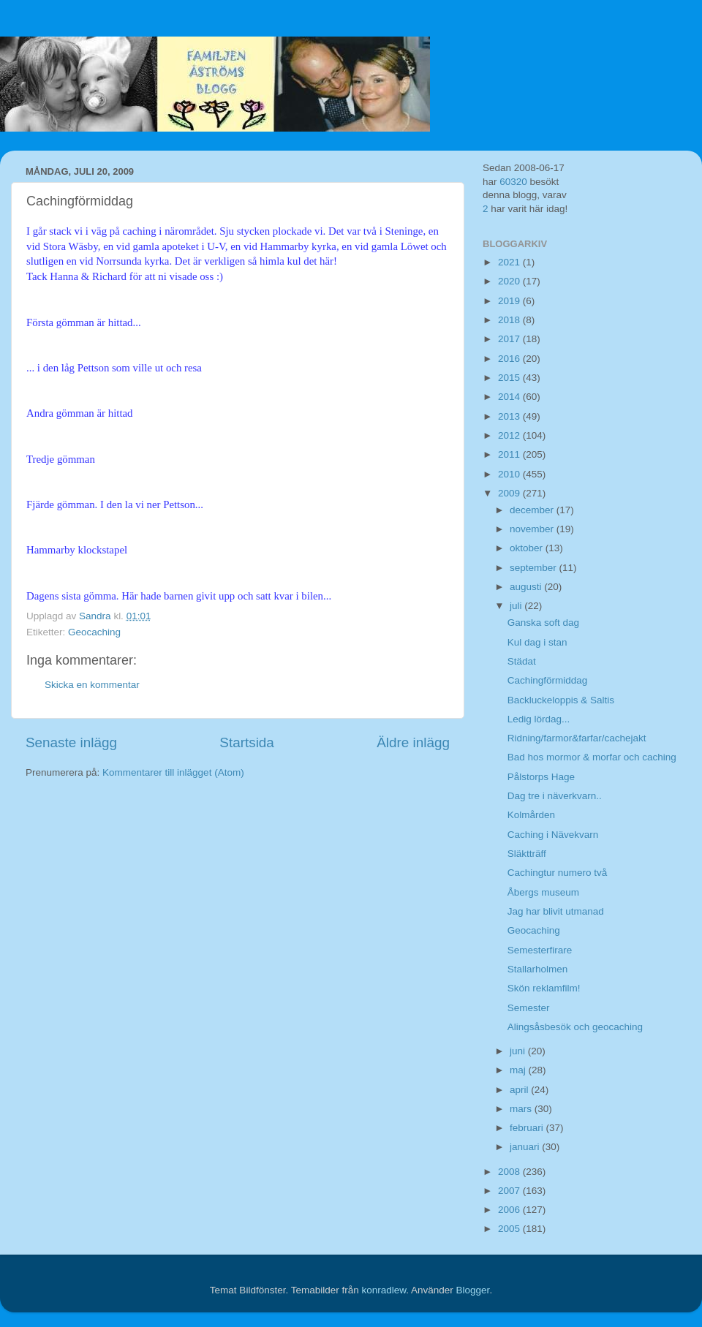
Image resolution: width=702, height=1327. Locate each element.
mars (522, 1108)
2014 (510, 396)
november (533, 528)
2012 (510, 435)
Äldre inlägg (413, 742)
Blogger (473, 1290)
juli (517, 605)
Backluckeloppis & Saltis (560, 700)
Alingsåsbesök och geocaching (575, 1026)
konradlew (383, 1290)
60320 (513, 181)
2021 (510, 262)
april (520, 1089)
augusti (527, 586)
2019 (510, 300)
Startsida (246, 742)
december (533, 509)
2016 (510, 358)
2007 (510, 1190)
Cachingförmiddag (547, 680)
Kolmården (531, 814)
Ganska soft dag (543, 622)
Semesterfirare (540, 950)
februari (528, 1127)
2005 (510, 1228)
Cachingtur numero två (557, 872)
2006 (510, 1209)
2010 (510, 474)
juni (519, 1051)
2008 (510, 1171)
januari (526, 1146)
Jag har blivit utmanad (555, 911)
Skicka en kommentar (92, 684)
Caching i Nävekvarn (553, 834)
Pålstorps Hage (541, 776)
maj (519, 1070)
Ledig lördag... (538, 719)
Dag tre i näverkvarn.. (554, 795)
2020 (510, 281)
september (534, 567)
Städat (521, 661)
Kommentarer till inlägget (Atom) (173, 772)
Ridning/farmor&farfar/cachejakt (576, 738)
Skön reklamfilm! (544, 988)
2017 (510, 338)
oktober (528, 547)
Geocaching (94, 632)
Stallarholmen (537, 969)
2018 (510, 319)
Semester (528, 1007)
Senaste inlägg (71, 742)
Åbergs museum (543, 892)
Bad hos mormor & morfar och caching (591, 757)
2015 (510, 377)
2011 (510, 454)
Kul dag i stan (537, 642)
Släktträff (526, 853)
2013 (510, 416)
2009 (510, 493)
